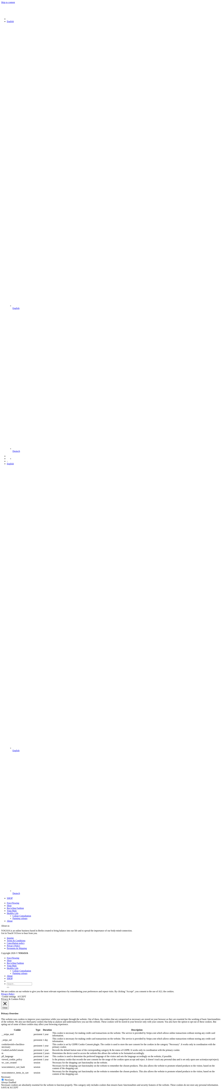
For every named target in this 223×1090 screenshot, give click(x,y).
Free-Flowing (13, 903)
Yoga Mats (12, 910)
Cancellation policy (16, 943)
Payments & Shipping (17, 948)
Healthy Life (12, 913)
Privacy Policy (13, 946)
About (10, 921)
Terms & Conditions (16, 940)
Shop (9, 905)
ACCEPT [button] (21, 996)
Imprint (10, 938)
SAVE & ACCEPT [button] (9, 1087)
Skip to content (8, 2)
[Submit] (8, 987)
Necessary (9, 1080)
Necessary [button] (6, 1077)
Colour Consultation (22, 916)
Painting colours (20, 918)
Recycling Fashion (15, 908)
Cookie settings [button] (9, 996)
